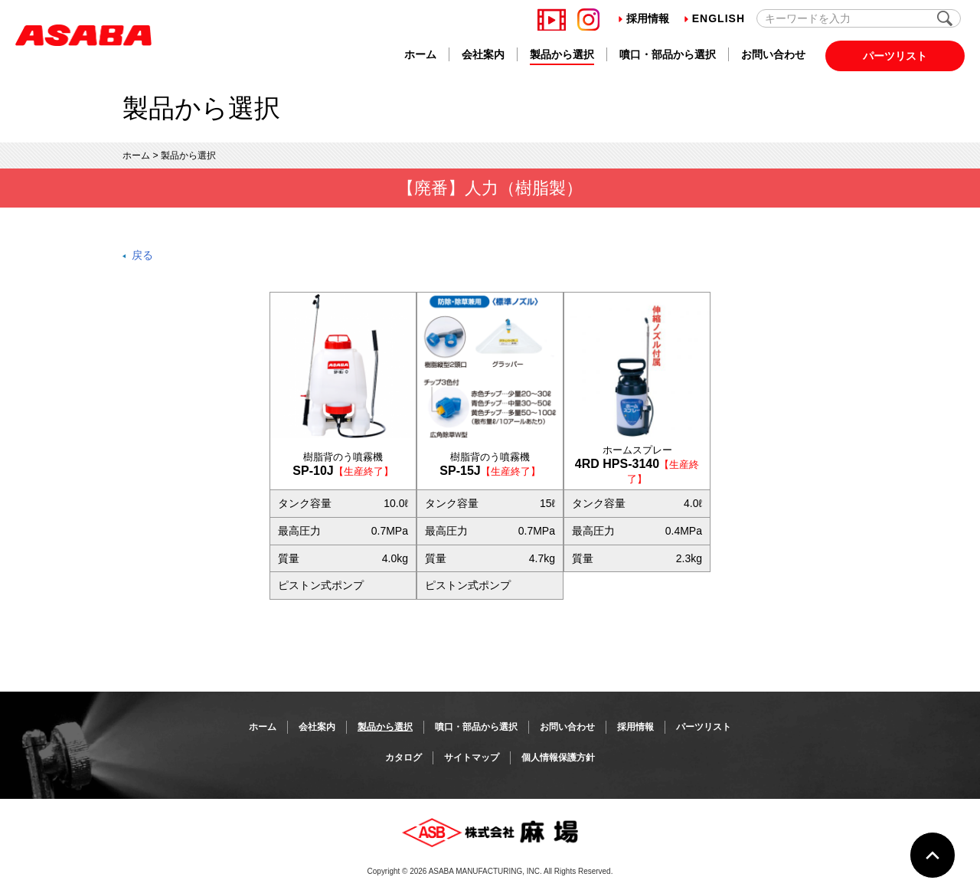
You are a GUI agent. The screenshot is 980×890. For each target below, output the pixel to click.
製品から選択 (562, 54)
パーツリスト (895, 56)
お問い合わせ (773, 54)
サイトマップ (471, 757)
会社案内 (483, 54)
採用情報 (644, 18)
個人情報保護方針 (558, 757)
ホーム (420, 54)
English (714, 18)
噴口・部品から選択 (667, 54)
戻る (142, 255)
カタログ (403, 757)
